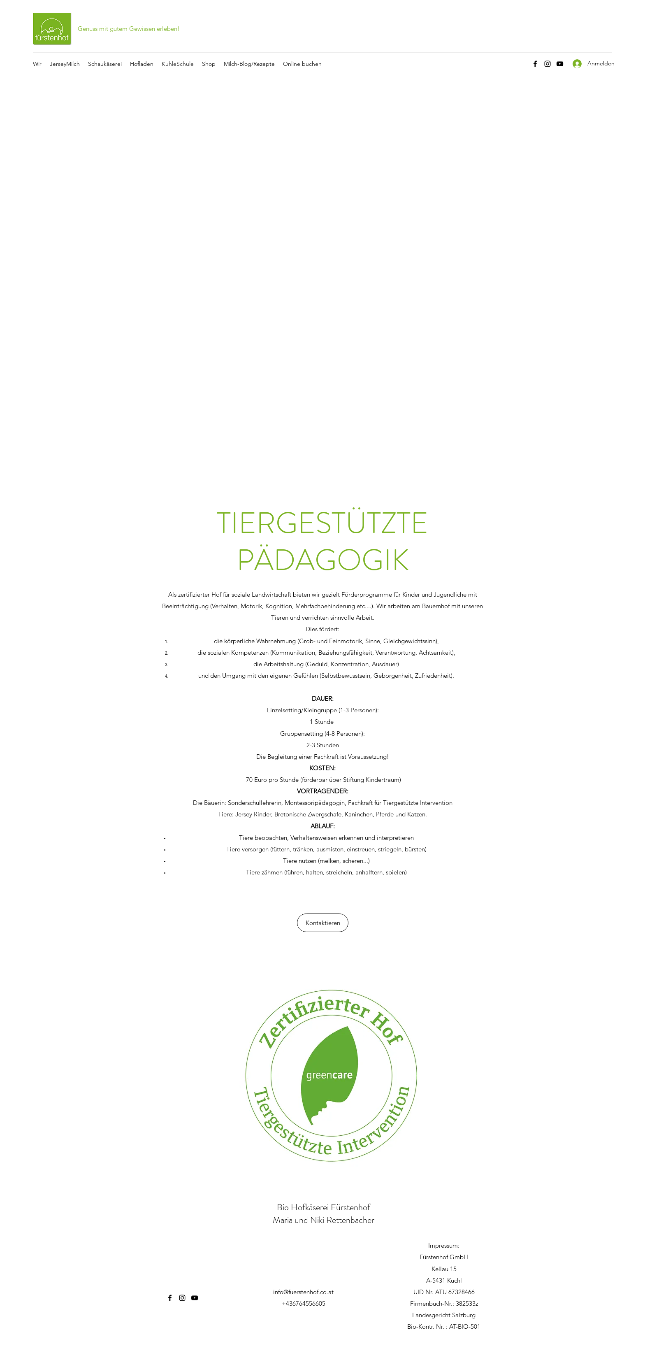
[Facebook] (535, 64)
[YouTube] (560, 64)
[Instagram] (547, 64)
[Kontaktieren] (322, 923)
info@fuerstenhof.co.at (303, 1292)
